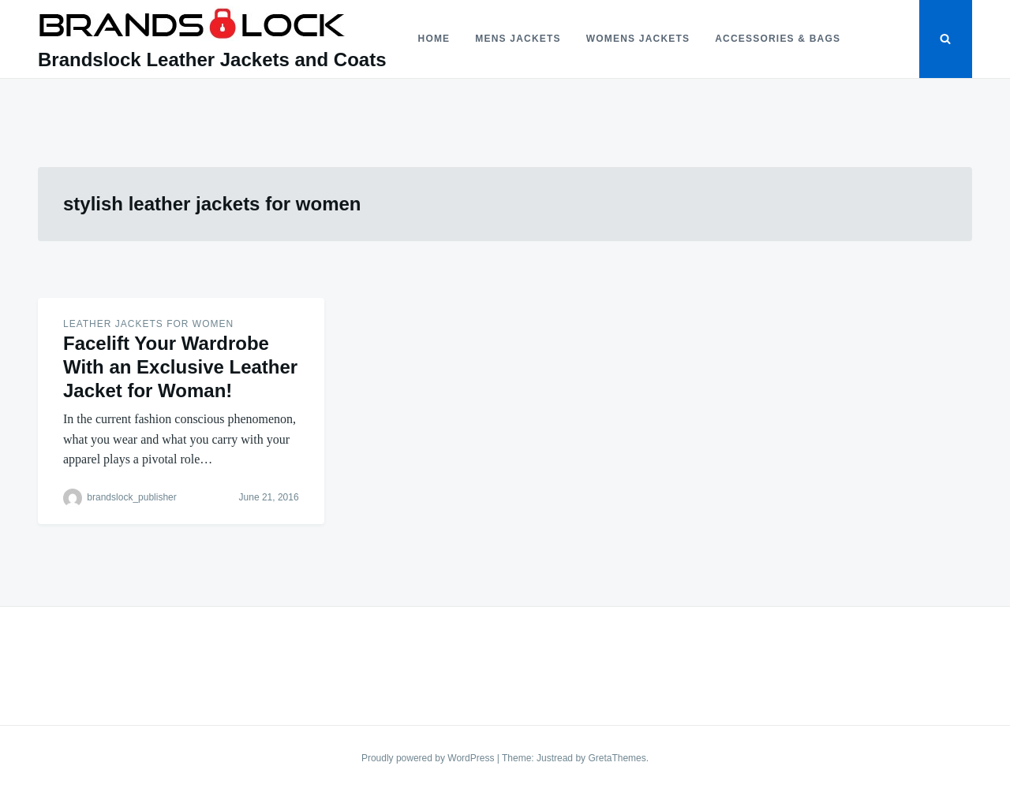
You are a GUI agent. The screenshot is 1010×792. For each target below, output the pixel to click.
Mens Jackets (517, 38)
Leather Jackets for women (148, 323)
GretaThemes (616, 758)
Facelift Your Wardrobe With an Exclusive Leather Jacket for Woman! (180, 367)
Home (434, 38)
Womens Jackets (638, 38)
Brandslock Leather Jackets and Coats (212, 59)
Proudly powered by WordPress (429, 758)
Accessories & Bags (777, 38)
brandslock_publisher (131, 497)
